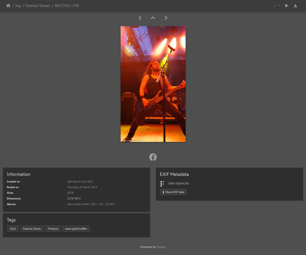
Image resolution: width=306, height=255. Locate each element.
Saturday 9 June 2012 (80, 181)
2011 (13, 228)
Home (8, 6)
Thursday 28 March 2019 (82, 187)
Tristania (53, 228)
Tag (18, 5)
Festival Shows (37, 5)
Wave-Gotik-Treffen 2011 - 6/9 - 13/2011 (91, 204)
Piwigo (161, 247)
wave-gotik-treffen (76, 228)
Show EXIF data (173, 192)
